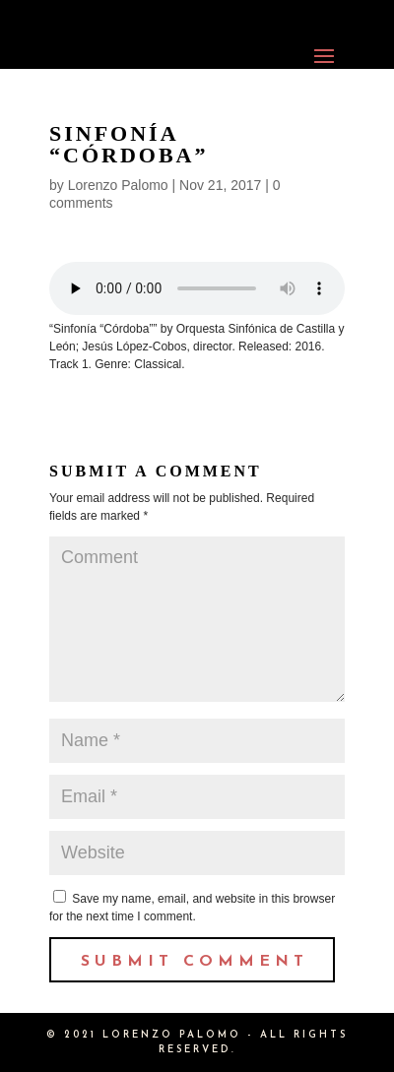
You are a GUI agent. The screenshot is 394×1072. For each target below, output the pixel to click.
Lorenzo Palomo (118, 185)
